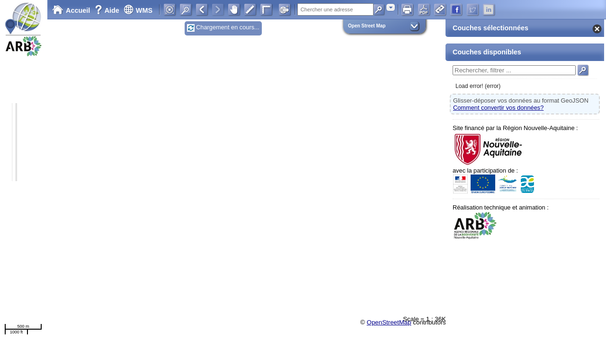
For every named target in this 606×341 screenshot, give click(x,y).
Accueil (71, 10)
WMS (138, 10)
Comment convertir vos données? (498, 107)
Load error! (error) (477, 86)
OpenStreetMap (389, 322)
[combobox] (390, 7)
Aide (108, 10)
